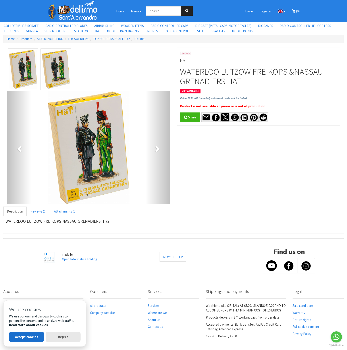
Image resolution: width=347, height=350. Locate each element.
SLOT (201, 31)
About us (154, 320)
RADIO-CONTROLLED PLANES (66, 26)
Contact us (155, 327)
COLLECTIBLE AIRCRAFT (21, 26)
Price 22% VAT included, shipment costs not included (213, 98)
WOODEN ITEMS (132, 26)
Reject (63, 337)
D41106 (139, 39)
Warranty (299, 313)
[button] (282, 11)
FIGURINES (11, 31)
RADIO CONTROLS (178, 31)
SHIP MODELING (55, 31)
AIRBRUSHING (104, 26)
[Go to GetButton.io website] (336, 345)
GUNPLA (32, 31)
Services (154, 306)
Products (25, 39)
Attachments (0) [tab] (65, 211)
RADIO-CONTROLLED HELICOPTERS (305, 26)
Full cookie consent (306, 327)
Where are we (157, 313)
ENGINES (151, 31)
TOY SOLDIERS (78, 39)
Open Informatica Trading (79, 259)
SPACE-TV (218, 31)
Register (266, 11)
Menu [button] (136, 11)
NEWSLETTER (173, 257)
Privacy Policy (302, 334)
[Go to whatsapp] (336, 336)
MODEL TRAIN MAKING (123, 31)
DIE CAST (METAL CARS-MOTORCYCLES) (223, 26)
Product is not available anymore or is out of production (223, 106)
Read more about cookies (28, 325)
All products (98, 306)
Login (249, 11)
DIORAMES (265, 26)
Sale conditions (303, 306)
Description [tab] (15, 211)
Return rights (302, 320)
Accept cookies (26, 337)
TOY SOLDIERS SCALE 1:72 (111, 39)
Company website (102, 313)
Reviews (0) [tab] (38, 211)
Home (120, 11)
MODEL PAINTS (242, 31)
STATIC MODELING (87, 31)
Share (190, 117)
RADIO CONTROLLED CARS (169, 26)
